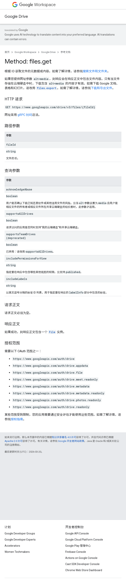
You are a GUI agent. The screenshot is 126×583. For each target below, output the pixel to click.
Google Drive (16, 16)
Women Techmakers (17, 551)
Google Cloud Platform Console (84, 539)
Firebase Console (75, 551)
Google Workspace (25, 52)
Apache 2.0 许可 (14, 441)
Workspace (37, 4)
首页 (7, 52)
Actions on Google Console (81, 557)
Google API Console (77, 533)
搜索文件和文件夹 (95, 71)
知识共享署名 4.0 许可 (64, 437)
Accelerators (12, 545)
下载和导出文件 (101, 88)
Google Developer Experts (20, 539)
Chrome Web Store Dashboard (83, 570)
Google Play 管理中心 (78, 545)
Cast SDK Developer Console (82, 564)
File (52, 332)
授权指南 (17, 419)
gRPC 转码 (25, 115)
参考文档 (65, 52)
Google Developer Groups (20, 533)
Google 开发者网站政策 (71, 441)
